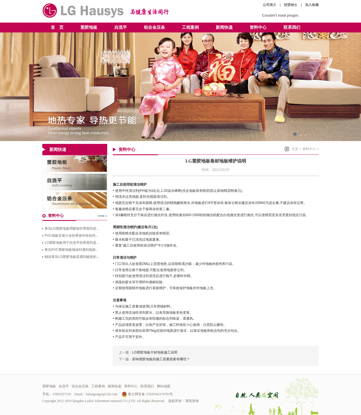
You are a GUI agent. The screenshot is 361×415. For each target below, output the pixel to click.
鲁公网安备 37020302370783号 (147, 394)
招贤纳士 (291, 5)
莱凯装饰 (192, 401)
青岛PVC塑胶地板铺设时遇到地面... (71, 250)
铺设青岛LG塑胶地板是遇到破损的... (72, 257)
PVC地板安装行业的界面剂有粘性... (71, 236)
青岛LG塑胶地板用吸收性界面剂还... (72, 228)
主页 (295, 149)
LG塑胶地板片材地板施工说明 (154, 352)
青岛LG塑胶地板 (74, 163)
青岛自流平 (74, 182)
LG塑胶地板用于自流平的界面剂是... (72, 243)
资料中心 (309, 149)
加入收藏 (312, 5)
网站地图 (163, 386)
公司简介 (269, 5)
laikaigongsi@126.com (101, 394)
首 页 (57, 27)
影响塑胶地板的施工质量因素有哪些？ (161, 359)
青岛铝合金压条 (74, 200)
